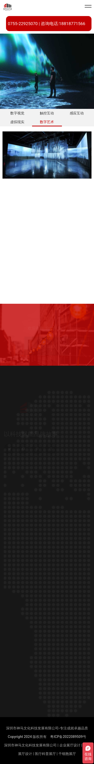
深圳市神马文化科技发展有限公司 (30, 745)
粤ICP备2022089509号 (68, 737)
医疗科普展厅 (45, 754)
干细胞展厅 (67, 754)
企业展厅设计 (69, 745)
